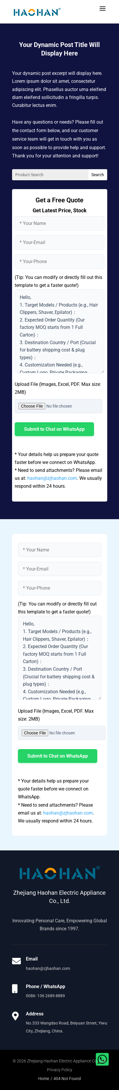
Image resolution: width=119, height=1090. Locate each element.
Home (43, 1078)
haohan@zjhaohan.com (52, 478)
